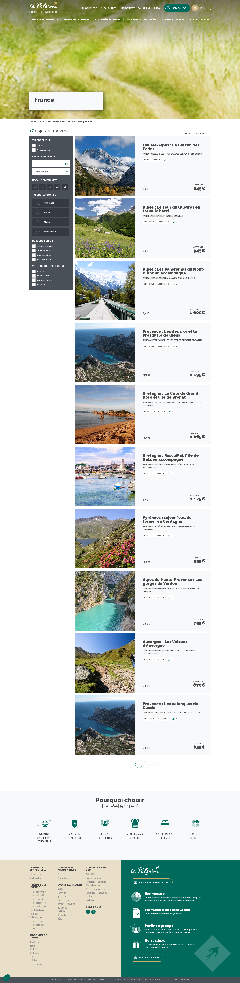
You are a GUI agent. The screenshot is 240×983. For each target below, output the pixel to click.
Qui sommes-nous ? (90, 8)
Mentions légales (96, 980)
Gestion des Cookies (153, 980)
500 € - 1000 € (44, 276)
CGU (109, 980)
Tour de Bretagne (36, 910)
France (32, 946)
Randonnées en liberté (107, 20)
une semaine (43, 251)
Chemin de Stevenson (38, 892)
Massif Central (35, 942)
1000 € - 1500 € (44, 280)
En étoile (61, 911)
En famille (62, 893)
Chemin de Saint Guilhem (39, 895)
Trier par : (187, 133)
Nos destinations (199, 20)
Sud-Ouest (34, 960)
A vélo (60, 889)
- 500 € (40, 271)
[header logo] (43, 6)
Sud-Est (32, 957)
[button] (6, 977)
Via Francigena (35, 917)
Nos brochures (110, 8)
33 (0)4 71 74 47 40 (149, 8)
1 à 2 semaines (44, 255)
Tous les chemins (36, 874)
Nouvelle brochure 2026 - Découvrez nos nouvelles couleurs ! (96, 892)
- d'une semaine (45, 246)
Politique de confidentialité (127, 980)
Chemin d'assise (36, 921)
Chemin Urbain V (36, 899)
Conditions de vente (75, 980)
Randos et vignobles (66, 904)
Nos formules (35, 878)
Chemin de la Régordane (39, 903)
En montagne (63, 900)
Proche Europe (35, 964)
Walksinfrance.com (147, 957)
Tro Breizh (33, 914)
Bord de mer (63, 907)
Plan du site (57, 980)
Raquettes (62, 915)
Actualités (90, 874)
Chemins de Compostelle (44, 20)
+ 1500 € (41, 284)
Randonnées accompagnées (141, 20)
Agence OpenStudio (180, 980)
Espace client (175, 8)
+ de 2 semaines (45, 259)
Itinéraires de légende (76, 20)
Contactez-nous (93, 885)
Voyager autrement (173, 20)
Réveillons (62, 918)
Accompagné (43, 150)
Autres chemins (35, 928)
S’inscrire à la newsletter (151, 882)
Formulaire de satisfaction (97, 882)
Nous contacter (128, 8)
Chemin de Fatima (36, 925)
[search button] (209, 8)
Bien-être (62, 896)
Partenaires (91, 900)
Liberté (40, 145)
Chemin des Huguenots (39, 906)
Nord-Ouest (34, 953)
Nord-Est (33, 949)
